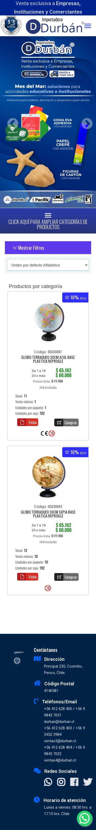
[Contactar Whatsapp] (48, 782)
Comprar (65, 422)
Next (85, 122)
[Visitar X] (87, 782)
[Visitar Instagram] (61, 782)
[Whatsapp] (84, 818)
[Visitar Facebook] (74, 782)
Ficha (27, 422)
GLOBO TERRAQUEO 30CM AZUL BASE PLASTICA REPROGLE (48, 359)
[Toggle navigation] (90, 26)
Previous (10, 122)
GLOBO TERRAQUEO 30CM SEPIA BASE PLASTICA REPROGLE (48, 514)
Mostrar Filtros (28, 247)
